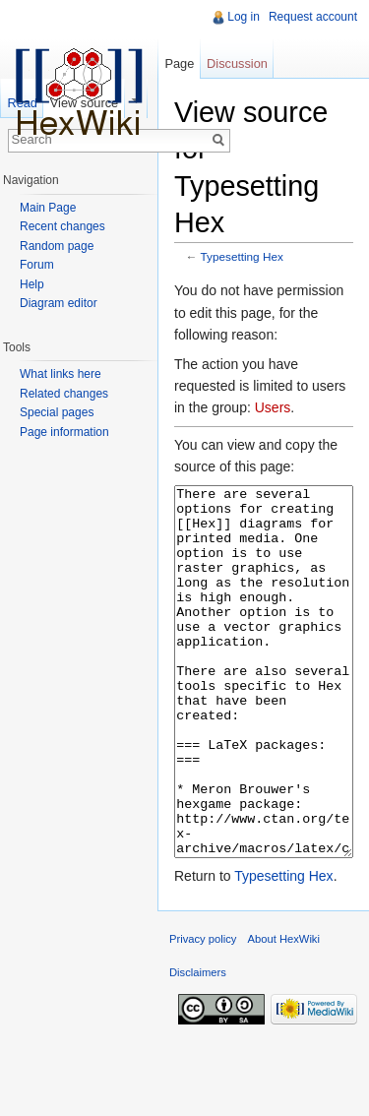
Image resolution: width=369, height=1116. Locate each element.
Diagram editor (58, 303)
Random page (56, 246)
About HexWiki (284, 1013)
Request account (313, 17)
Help (32, 284)
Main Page (48, 208)
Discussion (237, 63)
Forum (37, 265)
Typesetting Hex (242, 256)
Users (273, 407)
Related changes (64, 394)
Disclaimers (197, 1046)
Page (179, 63)
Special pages (56, 412)
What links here (60, 374)
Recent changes (62, 226)
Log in (243, 17)
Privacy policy (202, 1013)
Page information (64, 432)
